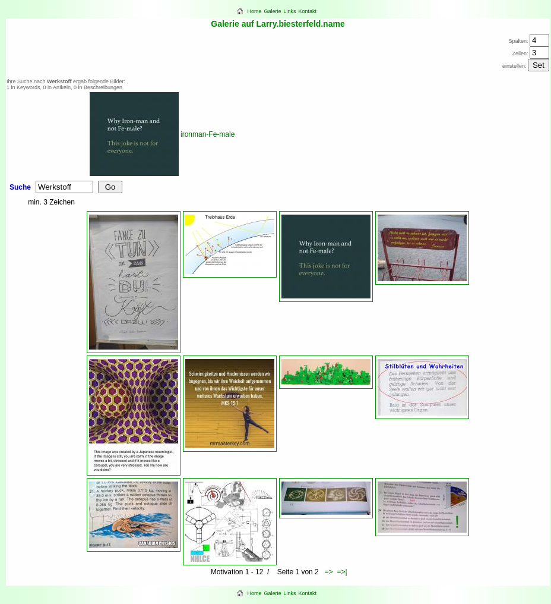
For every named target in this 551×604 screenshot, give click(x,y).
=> (329, 572)
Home (255, 11)
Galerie (272, 11)
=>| (342, 572)
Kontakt (308, 11)
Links (290, 11)
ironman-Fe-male (207, 134)
